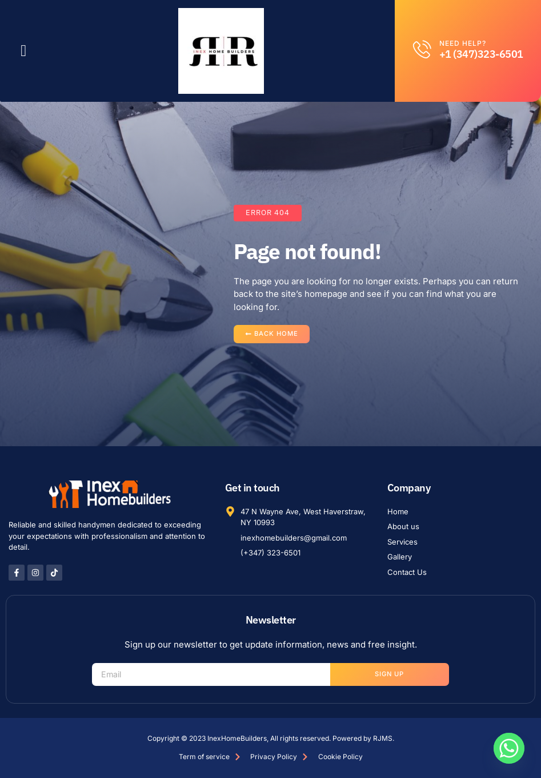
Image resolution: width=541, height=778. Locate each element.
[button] (23, 51)
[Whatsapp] (509, 748)
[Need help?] (422, 49)
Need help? (462, 43)
